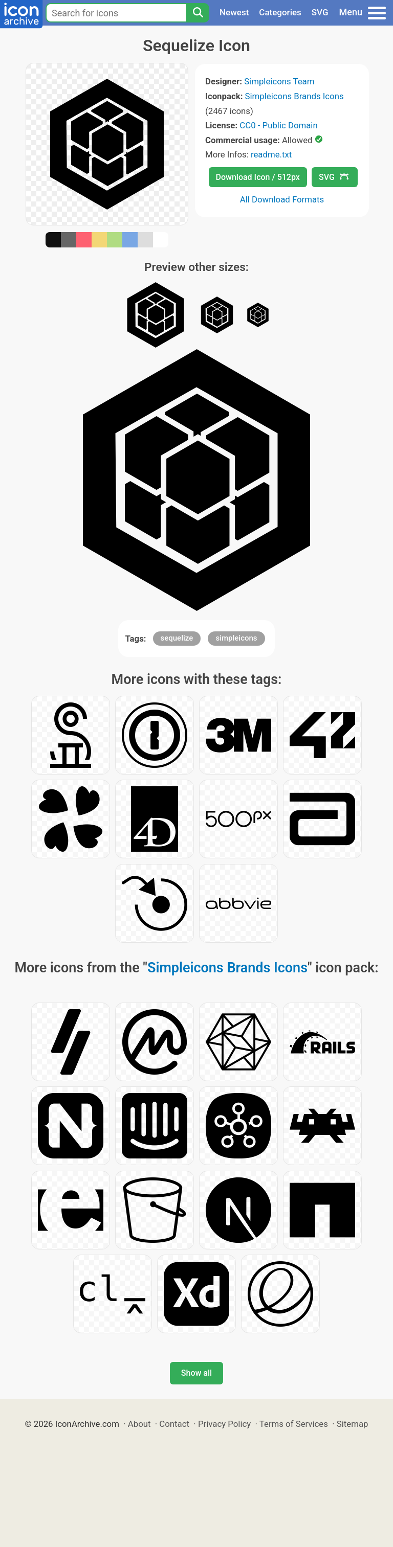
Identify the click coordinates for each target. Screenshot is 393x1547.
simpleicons (236, 638)
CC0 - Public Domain (278, 125)
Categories (280, 12)
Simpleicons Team (279, 81)
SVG (320, 12)
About (139, 1424)
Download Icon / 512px (258, 177)
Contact (174, 1424)
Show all (196, 1373)
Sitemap (352, 1424)
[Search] (197, 12)
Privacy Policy (224, 1424)
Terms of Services (293, 1424)
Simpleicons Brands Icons (294, 96)
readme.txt (271, 154)
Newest (234, 12)
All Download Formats (282, 199)
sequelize (177, 638)
